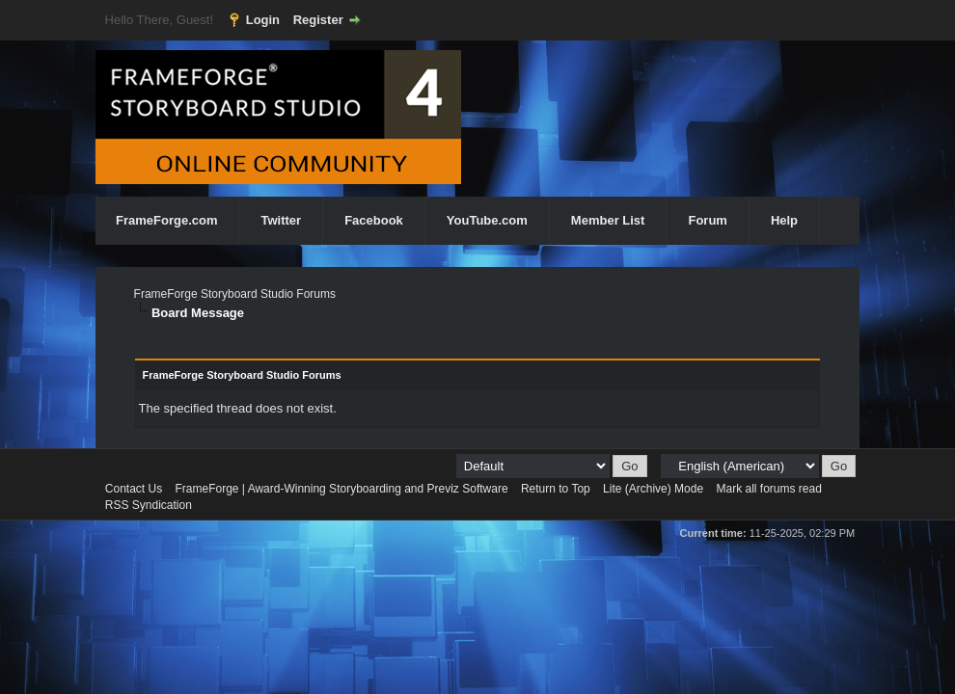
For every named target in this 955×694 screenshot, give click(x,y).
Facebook (373, 220)
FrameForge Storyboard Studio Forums (235, 294)
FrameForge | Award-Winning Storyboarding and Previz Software (342, 488)
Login (263, 20)
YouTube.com (487, 220)
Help (784, 220)
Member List (608, 220)
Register (318, 20)
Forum (707, 220)
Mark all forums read (768, 488)
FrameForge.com (166, 220)
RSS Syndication (148, 505)
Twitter (280, 220)
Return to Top (555, 488)
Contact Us (133, 488)
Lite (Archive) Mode (653, 488)
